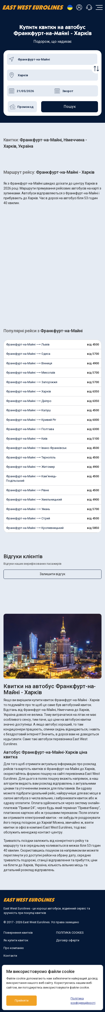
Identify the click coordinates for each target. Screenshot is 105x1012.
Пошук (70, 106)
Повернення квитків (18, 932)
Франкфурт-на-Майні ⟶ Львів (28, 344)
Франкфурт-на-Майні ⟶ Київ (26, 438)
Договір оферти (67, 940)
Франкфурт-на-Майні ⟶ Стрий (28, 518)
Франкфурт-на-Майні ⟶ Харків (28, 391)
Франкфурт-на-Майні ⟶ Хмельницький (34, 499)
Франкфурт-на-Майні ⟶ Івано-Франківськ (36, 448)
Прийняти (22, 1000)
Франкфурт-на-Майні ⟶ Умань (28, 509)
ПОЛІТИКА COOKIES (70, 932)
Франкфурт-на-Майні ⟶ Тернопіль (31, 457)
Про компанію (14, 948)
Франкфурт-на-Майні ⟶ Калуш (28, 410)
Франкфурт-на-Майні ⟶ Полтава (30, 429)
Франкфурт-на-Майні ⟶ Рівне (27, 490)
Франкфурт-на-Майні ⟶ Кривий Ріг (31, 419)
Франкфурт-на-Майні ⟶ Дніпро (28, 401)
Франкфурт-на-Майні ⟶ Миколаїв (30, 372)
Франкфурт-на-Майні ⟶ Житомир (30, 466)
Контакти (10, 955)
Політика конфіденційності (83, 1001)
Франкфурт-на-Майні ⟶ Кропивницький (35, 528)
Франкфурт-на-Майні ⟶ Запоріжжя (31, 382)
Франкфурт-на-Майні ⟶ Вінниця (29, 363)
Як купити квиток (16, 940)
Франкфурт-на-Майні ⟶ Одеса (28, 353)
